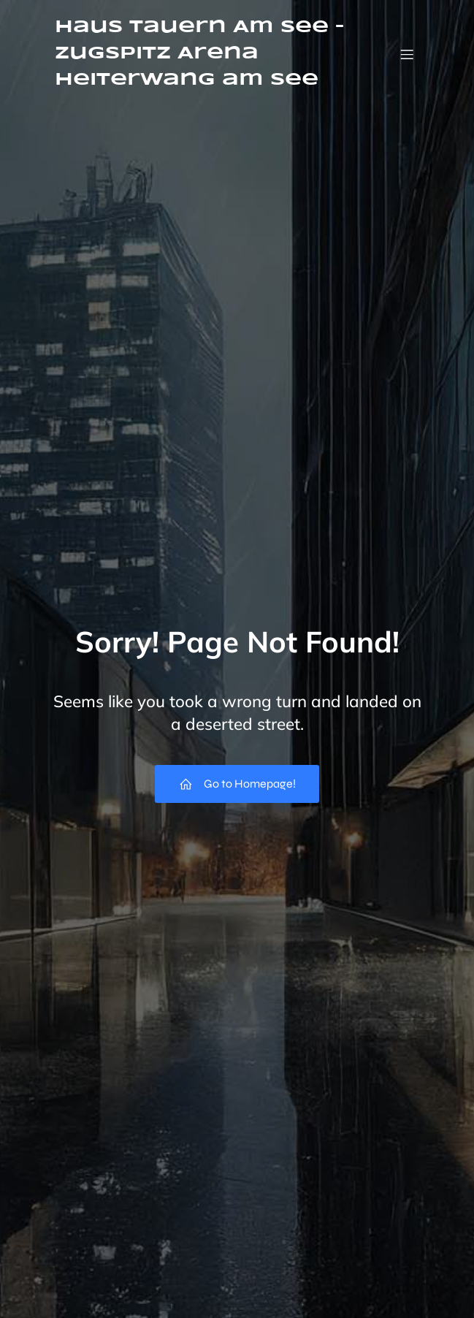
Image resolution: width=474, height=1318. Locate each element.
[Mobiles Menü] (407, 54)
